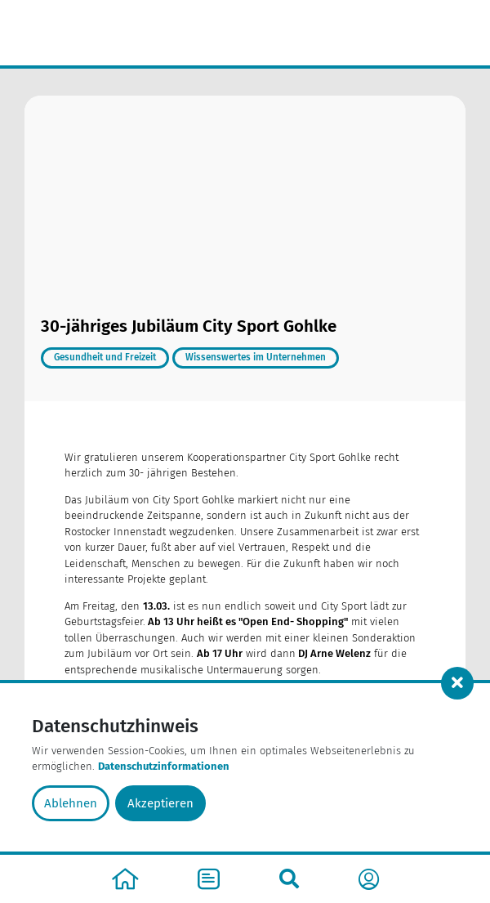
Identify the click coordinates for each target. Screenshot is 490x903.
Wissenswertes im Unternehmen (255, 357)
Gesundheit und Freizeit (105, 357)
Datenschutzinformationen (163, 766)
